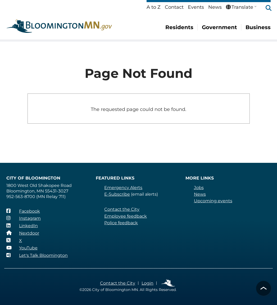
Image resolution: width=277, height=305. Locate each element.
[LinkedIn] (22, 225)
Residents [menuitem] (179, 27)
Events (196, 7)
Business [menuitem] (258, 27)
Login (147, 283)
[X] (14, 240)
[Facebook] (23, 211)
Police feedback (121, 222)
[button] (266, 8)
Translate (239, 7)
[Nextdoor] (22, 233)
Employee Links (168, 283)
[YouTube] (22, 248)
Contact (174, 7)
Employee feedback (125, 216)
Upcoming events (213, 200)
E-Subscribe (117, 194)
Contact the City (121, 209)
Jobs (199, 187)
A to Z (154, 7)
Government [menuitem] (219, 27)
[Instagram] (23, 218)
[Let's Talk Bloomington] (37, 255)
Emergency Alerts (123, 187)
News (215, 7)
